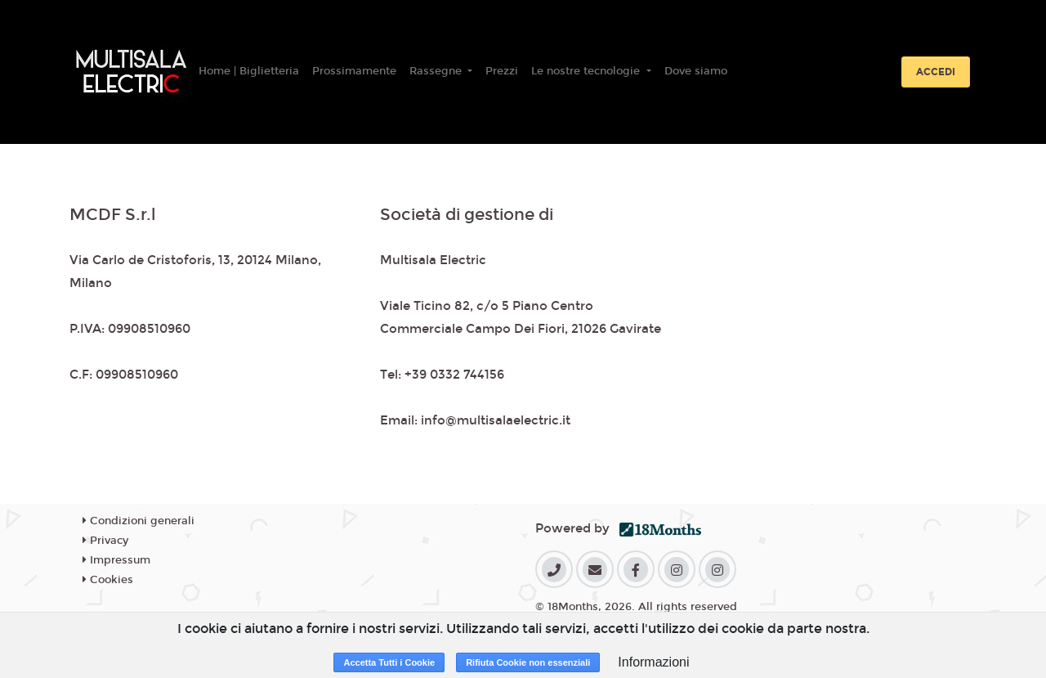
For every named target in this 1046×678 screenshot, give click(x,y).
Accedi (935, 72)
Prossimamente (354, 71)
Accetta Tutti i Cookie (389, 662)
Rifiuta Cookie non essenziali (528, 662)
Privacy (105, 540)
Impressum (116, 560)
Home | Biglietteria (249, 71)
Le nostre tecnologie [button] (587, 71)
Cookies (108, 579)
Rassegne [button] (437, 71)
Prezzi (501, 71)
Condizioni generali (138, 521)
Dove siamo (695, 71)
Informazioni (653, 662)
